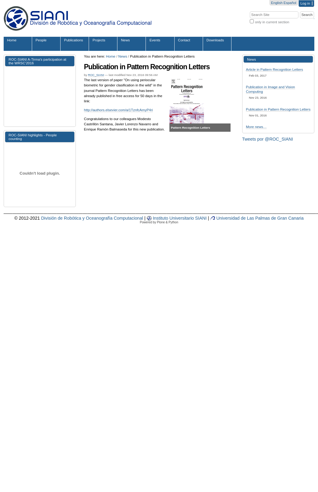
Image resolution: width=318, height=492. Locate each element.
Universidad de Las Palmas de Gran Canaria (257, 218)
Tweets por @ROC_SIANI (267, 139)
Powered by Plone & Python (159, 222)
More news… (256, 127)
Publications (73, 40)
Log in (305, 3)
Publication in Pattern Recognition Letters (278, 109)
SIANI (200, 218)
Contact (184, 40)
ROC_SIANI (96, 75)
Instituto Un (161, 218)
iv (176, 218)
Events (155, 40)
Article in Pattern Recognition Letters (274, 69)
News (125, 40)
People (40, 40)
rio (191, 218)
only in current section (272, 22)
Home (12, 40)
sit (184, 218)
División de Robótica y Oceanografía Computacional (92, 218)
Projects (99, 40)
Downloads (215, 40)
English (277, 3)
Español (289, 3)
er (180, 218)
